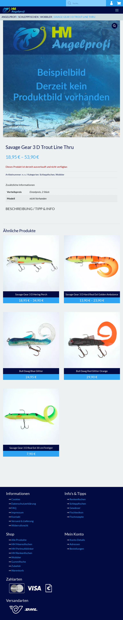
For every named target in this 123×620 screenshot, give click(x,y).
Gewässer (75, 507)
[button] (114, 26)
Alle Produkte (18, 539)
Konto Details (77, 539)
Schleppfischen (28, 16)
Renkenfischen (78, 499)
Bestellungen (77, 548)
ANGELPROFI (9, 16)
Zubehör (16, 565)
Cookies (15, 499)
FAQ (13, 507)
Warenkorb (17, 570)
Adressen (75, 544)
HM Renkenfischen (21, 552)
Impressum (17, 512)
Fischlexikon (76, 512)
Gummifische (18, 561)
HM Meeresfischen (21, 544)
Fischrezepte (77, 516)
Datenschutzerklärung (23, 503)
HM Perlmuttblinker (22, 548)
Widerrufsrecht (19, 525)
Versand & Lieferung (22, 521)
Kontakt (15, 516)
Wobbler (46, 16)
